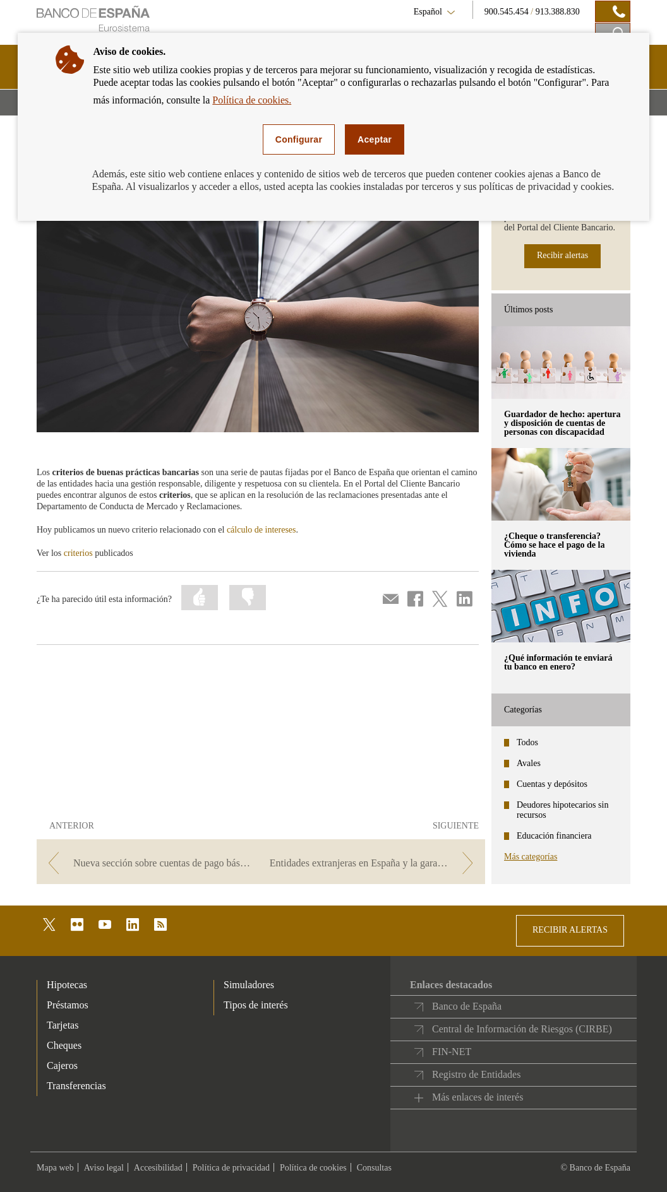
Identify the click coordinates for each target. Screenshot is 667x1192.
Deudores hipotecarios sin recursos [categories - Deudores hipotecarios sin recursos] (562, 810)
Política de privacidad (231, 1167)
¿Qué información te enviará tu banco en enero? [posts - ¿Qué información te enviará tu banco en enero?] (558, 662)
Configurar (298, 139)
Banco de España (467, 1006)
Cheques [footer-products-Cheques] (64, 1045)
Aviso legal (104, 1167)
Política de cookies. (251, 100)
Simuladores (249, 984)
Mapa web (55, 1167)
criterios (78, 553)
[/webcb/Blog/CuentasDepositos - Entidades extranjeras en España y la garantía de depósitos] (374, 863)
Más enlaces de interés (477, 1097)
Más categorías (530, 856)
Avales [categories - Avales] (529, 763)
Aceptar (375, 139)
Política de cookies (313, 1167)
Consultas (374, 1167)
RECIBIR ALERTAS (570, 930)
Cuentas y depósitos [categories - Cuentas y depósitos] (552, 784)
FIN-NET (451, 1051)
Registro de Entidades (476, 1074)
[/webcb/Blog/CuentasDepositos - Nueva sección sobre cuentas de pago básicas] (147, 863)
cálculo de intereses (261, 529)
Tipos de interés (256, 1005)
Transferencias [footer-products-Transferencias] (76, 1085)
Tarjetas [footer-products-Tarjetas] (62, 1025)
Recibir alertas (562, 255)
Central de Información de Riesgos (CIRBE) (522, 1029)
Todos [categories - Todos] (527, 742)
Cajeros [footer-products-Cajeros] (62, 1065)
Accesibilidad (158, 1167)
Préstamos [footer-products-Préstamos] (67, 1005)
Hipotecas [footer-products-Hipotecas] (67, 984)
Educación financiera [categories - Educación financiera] (554, 836)
